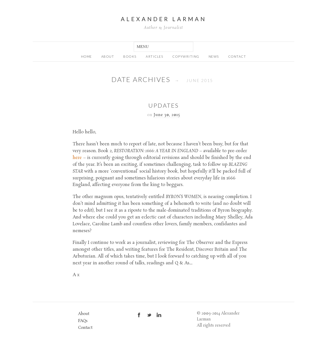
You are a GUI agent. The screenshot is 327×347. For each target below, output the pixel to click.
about (107, 56)
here (77, 158)
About (83, 314)
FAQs (83, 321)
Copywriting (185, 56)
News (214, 56)
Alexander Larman (163, 19)
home (86, 56)
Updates (163, 105)
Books (129, 56)
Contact (237, 56)
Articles (154, 56)
